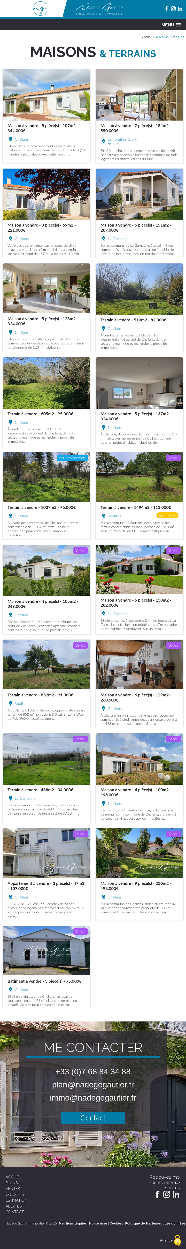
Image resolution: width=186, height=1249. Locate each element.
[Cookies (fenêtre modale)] (177, 1241)
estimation (16, 1200)
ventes (13, 1188)
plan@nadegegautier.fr (93, 1084)
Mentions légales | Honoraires (83, 1223)
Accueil (146, 37)
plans (12, 1183)
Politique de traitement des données (155, 1223)
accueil (14, 1177)
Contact (93, 1118)
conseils (15, 1194)
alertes (14, 1206)
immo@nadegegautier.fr (93, 1097)
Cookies (116, 1223)
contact (15, 1212)
